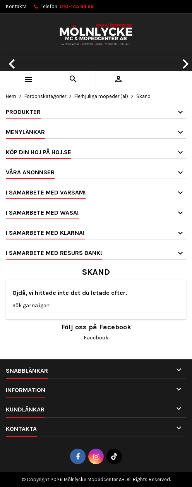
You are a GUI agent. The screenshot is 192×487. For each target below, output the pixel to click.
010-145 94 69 (77, 6)
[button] (14, 58)
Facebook (96, 337)
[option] (96, 58)
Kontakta (16, 6)
